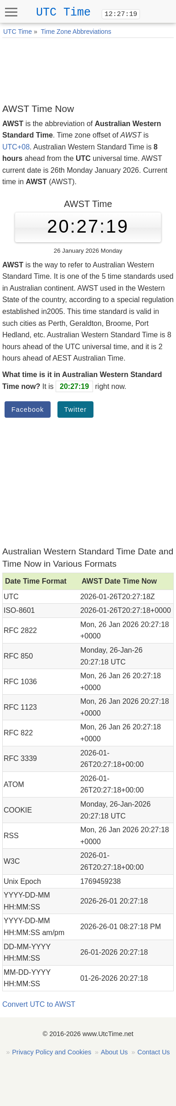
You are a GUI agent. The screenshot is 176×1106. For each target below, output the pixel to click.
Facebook (27, 409)
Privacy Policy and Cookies (52, 1052)
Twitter (75, 409)
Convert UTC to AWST (38, 1004)
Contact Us (153, 1052)
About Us (114, 1052)
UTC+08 (16, 147)
